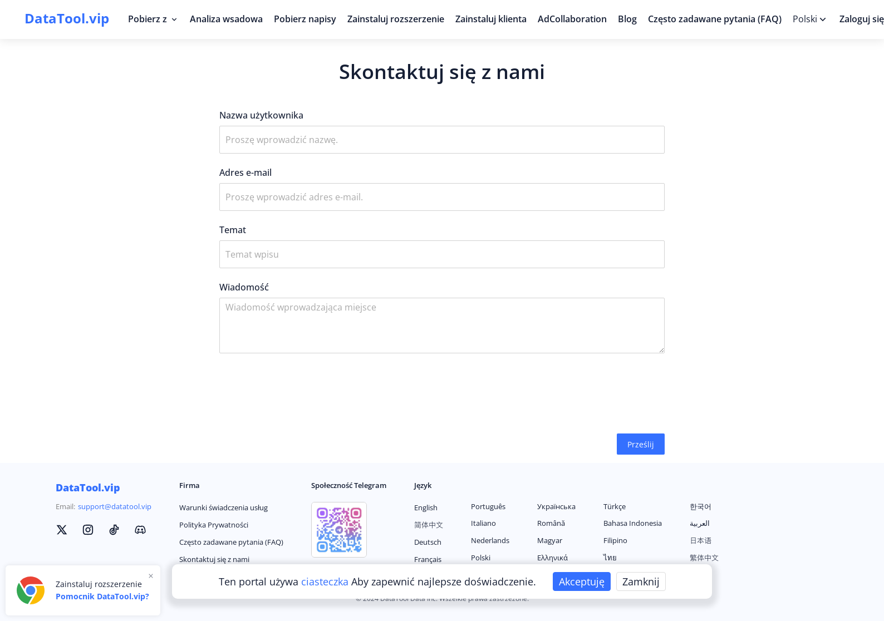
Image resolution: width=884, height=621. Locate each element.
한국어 (700, 506)
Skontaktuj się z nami (214, 559)
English (426, 507)
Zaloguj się (861, 19)
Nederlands (490, 540)
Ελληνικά (552, 558)
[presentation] (304, 393)
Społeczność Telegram (348, 485)
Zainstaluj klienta (491, 19)
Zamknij (641, 581)
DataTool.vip (88, 487)
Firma (189, 485)
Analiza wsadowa (226, 19)
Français (427, 559)
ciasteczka (326, 581)
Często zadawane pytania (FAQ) (715, 19)
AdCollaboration (572, 19)
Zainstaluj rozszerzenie (395, 19)
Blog (627, 19)
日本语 (700, 540)
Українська (556, 506)
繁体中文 (704, 558)
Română (551, 523)
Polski (480, 558)
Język (422, 485)
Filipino (615, 540)
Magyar (549, 540)
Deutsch (427, 542)
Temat (232, 230)
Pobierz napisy (305, 19)
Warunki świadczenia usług (223, 507)
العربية (700, 523)
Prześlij (640, 444)
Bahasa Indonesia (632, 523)
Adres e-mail (245, 172)
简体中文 (428, 525)
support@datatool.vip (114, 506)
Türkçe (614, 506)
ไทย (610, 558)
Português (488, 506)
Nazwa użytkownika (261, 115)
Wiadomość (244, 287)
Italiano (483, 523)
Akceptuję (582, 581)
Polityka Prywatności (213, 525)
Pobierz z (153, 19)
